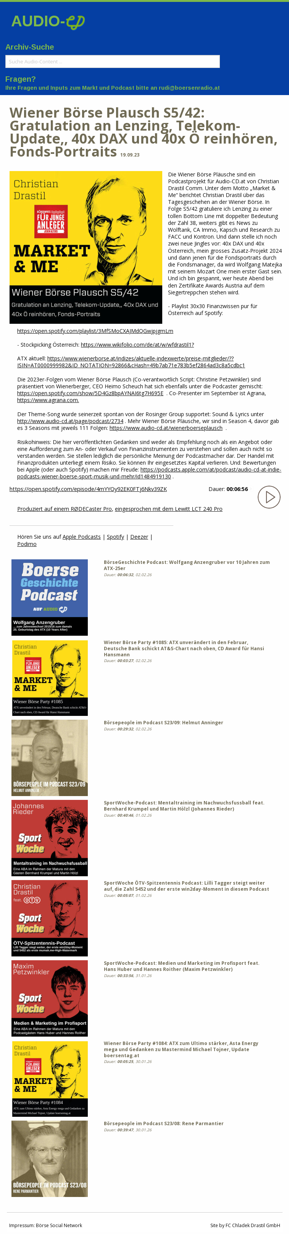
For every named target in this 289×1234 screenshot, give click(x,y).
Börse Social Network (59, 1225)
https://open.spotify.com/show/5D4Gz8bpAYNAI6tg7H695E (90, 393)
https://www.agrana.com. (48, 400)
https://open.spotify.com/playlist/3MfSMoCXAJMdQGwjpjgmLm (95, 330)
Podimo (27, 544)
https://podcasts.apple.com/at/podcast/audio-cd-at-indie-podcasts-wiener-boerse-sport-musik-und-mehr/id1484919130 (149, 473)
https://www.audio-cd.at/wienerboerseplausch (166, 427)
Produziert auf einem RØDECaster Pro (64, 508)
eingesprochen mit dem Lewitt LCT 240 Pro (169, 508)
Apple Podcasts (82, 536)
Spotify (115, 536)
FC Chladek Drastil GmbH (253, 1225)
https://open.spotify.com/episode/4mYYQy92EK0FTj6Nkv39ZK (88, 489)
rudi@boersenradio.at (189, 88)
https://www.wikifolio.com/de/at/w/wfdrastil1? (137, 344)
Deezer (139, 536)
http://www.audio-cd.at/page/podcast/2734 (70, 421)
